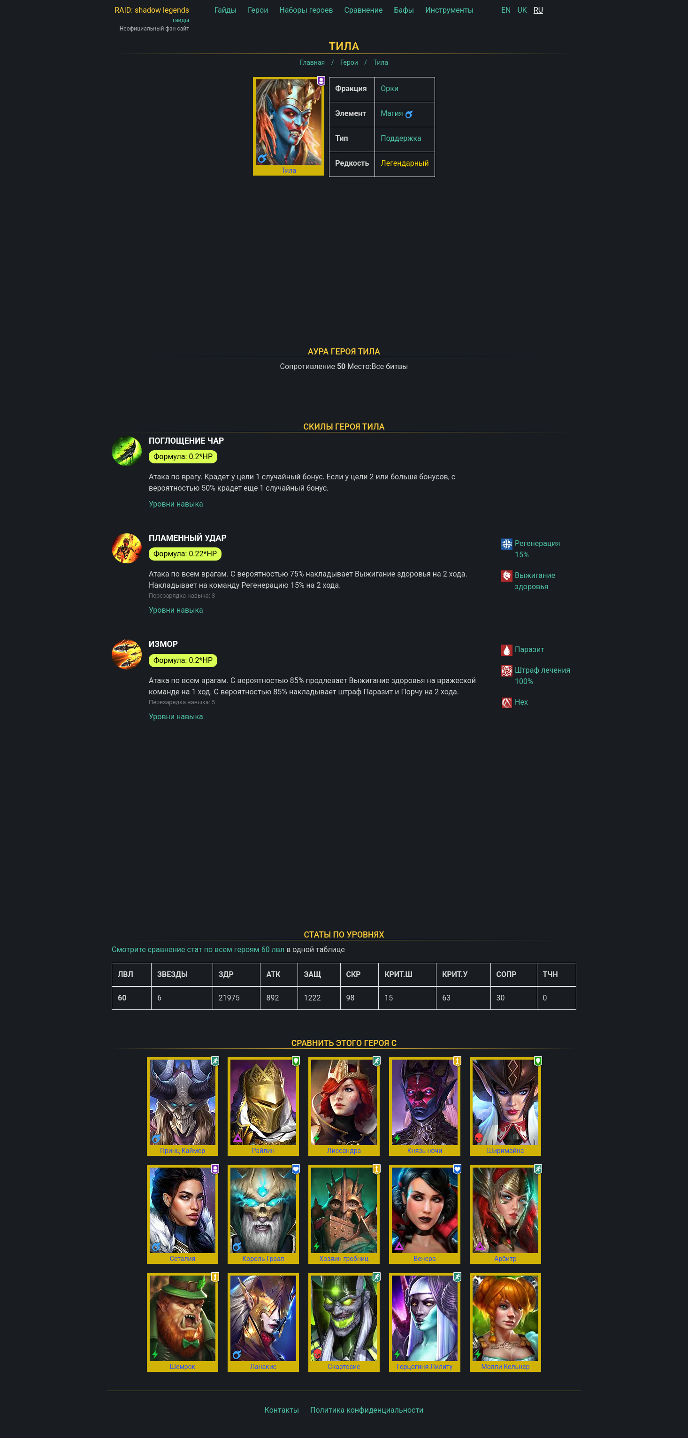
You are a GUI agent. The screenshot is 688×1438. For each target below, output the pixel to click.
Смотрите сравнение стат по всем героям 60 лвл (198, 949)
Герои (258, 10)
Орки (389, 88)
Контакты (282, 1410)
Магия (392, 113)
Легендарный (404, 163)
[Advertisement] (344, 249)
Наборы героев (306, 10)
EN (506, 10)
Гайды (225, 10)
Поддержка (401, 138)
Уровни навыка (176, 504)
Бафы (404, 10)
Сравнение (363, 10)
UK (522, 10)
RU (538, 10)
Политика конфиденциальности (366, 1410)
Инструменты (449, 10)
